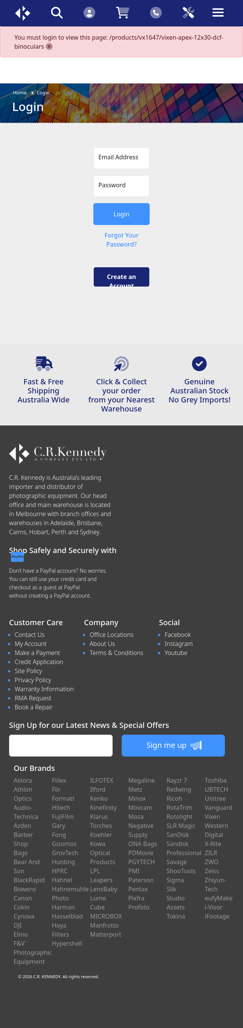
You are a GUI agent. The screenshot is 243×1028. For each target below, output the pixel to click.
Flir (56, 789)
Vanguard (218, 807)
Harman (63, 907)
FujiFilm (63, 816)
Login (43, 92)
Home (19, 92)
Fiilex (59, 780)
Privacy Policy (33, 680)
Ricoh (174, 798)
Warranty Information (44, 689)
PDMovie (140, 853)
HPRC (60, 871)
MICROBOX (106, 916)
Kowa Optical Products (102, 853)
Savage (177, 862)
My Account (31, 644)
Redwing (179, 789)
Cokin (21, 907)
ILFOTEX (101, 780)
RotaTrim (179, 807)
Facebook (178, 634)
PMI (133, 871)
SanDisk (178, 835)
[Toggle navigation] (221, 18)
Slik (171, 889)
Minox (136, 798)
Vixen (212, 816)
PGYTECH (141, 862)
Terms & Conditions (116, 653)
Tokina (176, 916)
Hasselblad (67, 916)
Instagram (179, 644)
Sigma (175, 880)
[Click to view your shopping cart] (122, 12)
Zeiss (212, 871)
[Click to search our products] (56, 12)
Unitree (215, 798)
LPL (95, 871)
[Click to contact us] (156, 12)
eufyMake (219, 898)
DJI (18, 925)
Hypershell (67, 943)
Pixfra (136, 898)
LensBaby (103, 889)
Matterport (105, 934)
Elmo (21, 934)
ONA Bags (142, 844)
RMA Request (33, 698)
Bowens (25, 889)
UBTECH (216, 789)
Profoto (138, 907)
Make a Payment (37, 653)
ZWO (211, 862)
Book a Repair (34, 707)
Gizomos (64, 844)
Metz (135, 789)
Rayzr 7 (177, 780)
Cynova (24, 916)
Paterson (140, 880)
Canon (23, 898)
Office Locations (111, 634)
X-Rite (213, 844)
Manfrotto (104, 925)
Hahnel (62, 880)
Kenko (99, 798)
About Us (102, 644)
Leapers (101, 880)
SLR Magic (181, 825)
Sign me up (174, 745)
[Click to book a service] (188, 12)
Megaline (141, 780)
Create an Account (121, 280)
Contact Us (30, 634)
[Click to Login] (89, 12)
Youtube (176, 653)
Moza (136, 816)
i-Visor (214, 907)
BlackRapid (29, 880)
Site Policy (28, 671)
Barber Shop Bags (23, 844)
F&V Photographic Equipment (33, 952)
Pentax (138, 889)
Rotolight (180, 816)
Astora (23, 780)
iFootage (217, 916)
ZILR (211, 853)
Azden (22, 825)
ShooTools (181, 871)
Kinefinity (103, 807)
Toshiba (216, 780)
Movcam (140, 807)
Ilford (97, 789)
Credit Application (39, 662)
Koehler (101, 835)
